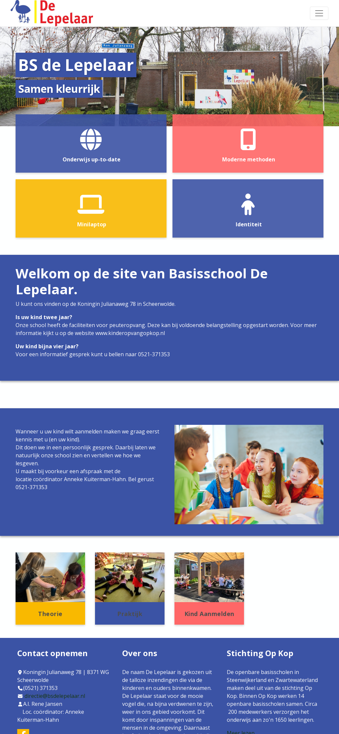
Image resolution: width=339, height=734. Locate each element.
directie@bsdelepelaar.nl (54, 696)
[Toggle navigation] (319, 13)
